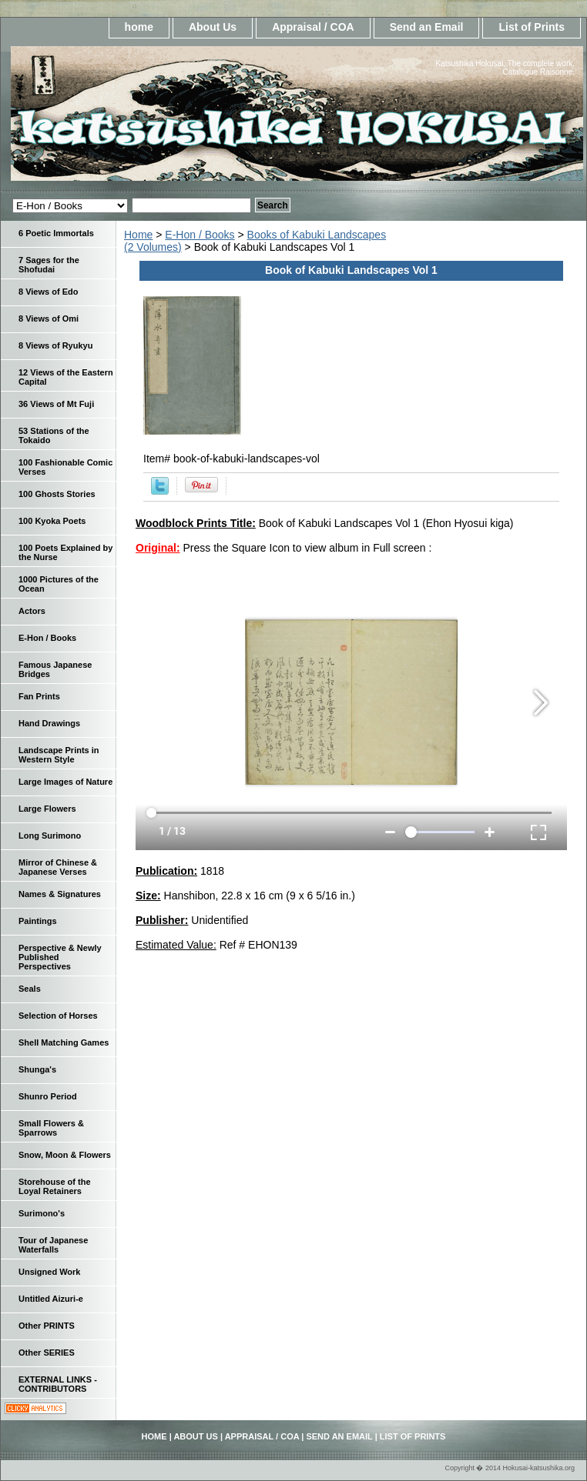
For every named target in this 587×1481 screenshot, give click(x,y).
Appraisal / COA (313, 27)
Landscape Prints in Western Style (58, 755)
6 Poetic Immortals (56, 233)
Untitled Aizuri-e (50, 1298)
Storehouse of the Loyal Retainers (54, 1186)
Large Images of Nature (65, 781)
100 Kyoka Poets (52, 520)
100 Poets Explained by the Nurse (65, 552)
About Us (212, 27)
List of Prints (531, 27)
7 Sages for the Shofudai (48, 264)
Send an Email (427, 27)
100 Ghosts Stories (57, 494)
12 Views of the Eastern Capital (65, 377)
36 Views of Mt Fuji (56, 404)
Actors (31, 610)
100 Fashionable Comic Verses (65, 467)
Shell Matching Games (63, 1042)
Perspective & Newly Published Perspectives (60, 957)
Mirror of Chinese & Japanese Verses (57, 867)
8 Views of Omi (48, 318)
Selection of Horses (58, 1015)
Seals (29, 988)
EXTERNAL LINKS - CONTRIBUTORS (57, 1384)
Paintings (37, 921)
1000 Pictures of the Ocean (58, 584)
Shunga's (37, 1069)
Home (138, 234)
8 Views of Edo (48, 291)
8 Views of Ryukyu (55, 345)
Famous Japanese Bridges (55, 669)
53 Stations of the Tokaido (53, 435)
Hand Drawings (49, 723)
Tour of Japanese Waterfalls (53, 1245)
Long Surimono (49, 835)
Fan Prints (39, 696)
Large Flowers (47, 808)
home (139, 27)
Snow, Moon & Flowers (64, 1154)
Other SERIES (46, 1352)
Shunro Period (47, 1096)
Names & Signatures (59, 894)
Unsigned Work (49, 1271)
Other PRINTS (46, 1325)
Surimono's (41, 1213)
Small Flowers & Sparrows (51, 1128)
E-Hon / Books (199, 234)
